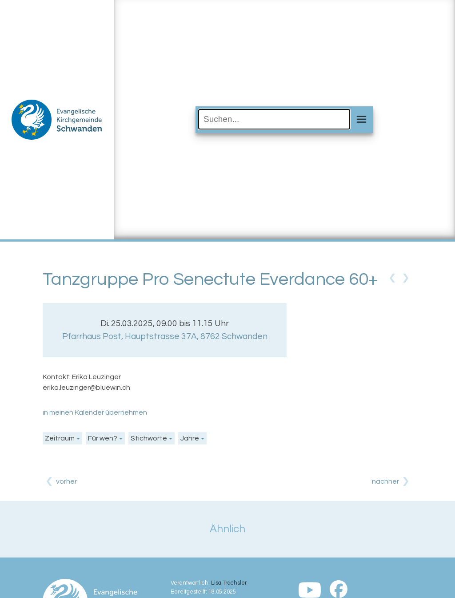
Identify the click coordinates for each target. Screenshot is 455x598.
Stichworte (149, 438)
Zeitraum (60, 438)
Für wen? (102, 438)
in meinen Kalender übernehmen (95, 412)
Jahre (189, 438)
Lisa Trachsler (229, 583)
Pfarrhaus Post (164, 336)
